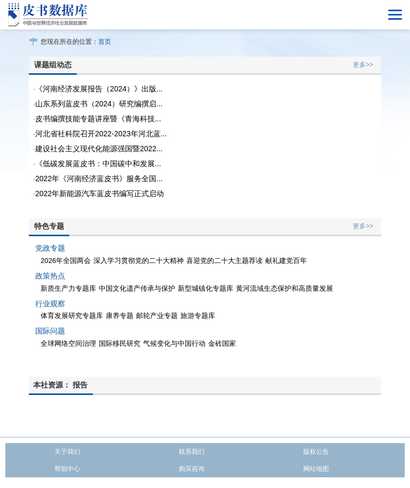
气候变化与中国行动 (174, 343)
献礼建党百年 (286, 261)
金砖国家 (222, 343)
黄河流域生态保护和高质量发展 (284, 288)
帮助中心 (67, 468)
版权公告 (316, 451)
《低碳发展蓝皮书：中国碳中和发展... (98, 163)
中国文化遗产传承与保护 (137, 288)
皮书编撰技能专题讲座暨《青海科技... (98, 118)
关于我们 (67, 451)
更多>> (363, 64)
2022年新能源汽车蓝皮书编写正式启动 (99, 193)
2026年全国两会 (66, 261)
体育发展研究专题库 (72, 316)
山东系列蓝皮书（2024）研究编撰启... (99, 103)
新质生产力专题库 (68, 288)
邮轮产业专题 (157, 316)
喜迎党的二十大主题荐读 (224, 261)
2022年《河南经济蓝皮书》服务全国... (99, 178)
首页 (104, 41)
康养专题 (119, 316)
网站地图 (316, 468)
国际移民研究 (119, 343)
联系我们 (191, 451)
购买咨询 (191, 468)
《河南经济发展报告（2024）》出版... (99, 88)
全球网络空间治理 (68, 343)
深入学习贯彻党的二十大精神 (138, 261)
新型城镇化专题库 (205, 288)
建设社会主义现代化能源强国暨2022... (99, 148)
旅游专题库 (197, 316)
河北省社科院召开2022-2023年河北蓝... (101, 133)
